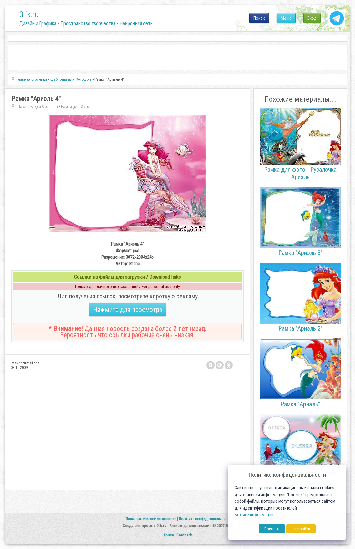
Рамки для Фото (75, 106)
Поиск (259, 18)
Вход (312, 18)
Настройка (301, 528)
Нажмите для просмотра (127, 309)
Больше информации (254, 514)
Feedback (184, 535)
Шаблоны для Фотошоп (37, 106)
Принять (271, 528)
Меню (286, 18)
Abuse (168, 535)
